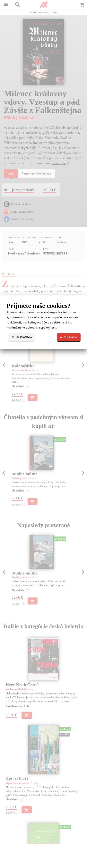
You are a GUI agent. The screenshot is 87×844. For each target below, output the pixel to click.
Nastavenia (21, 337)
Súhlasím (69, 337)
